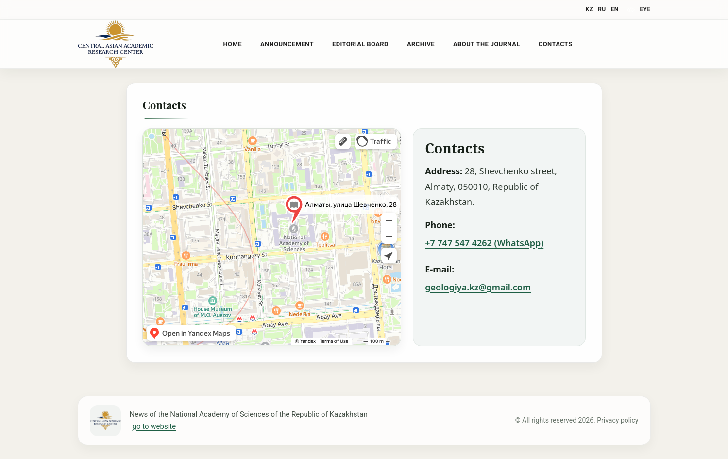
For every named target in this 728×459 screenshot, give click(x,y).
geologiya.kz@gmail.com (478, 287)
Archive (421, 44)
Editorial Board (360, 44)
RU (602, 9)
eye (645, 9)
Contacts (556, 44)
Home (232, 44)
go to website (154, 426)
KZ (589, 9)
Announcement (287, 44)
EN (615, 9)
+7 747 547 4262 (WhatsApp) (484, 243)
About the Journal (486, 44)
